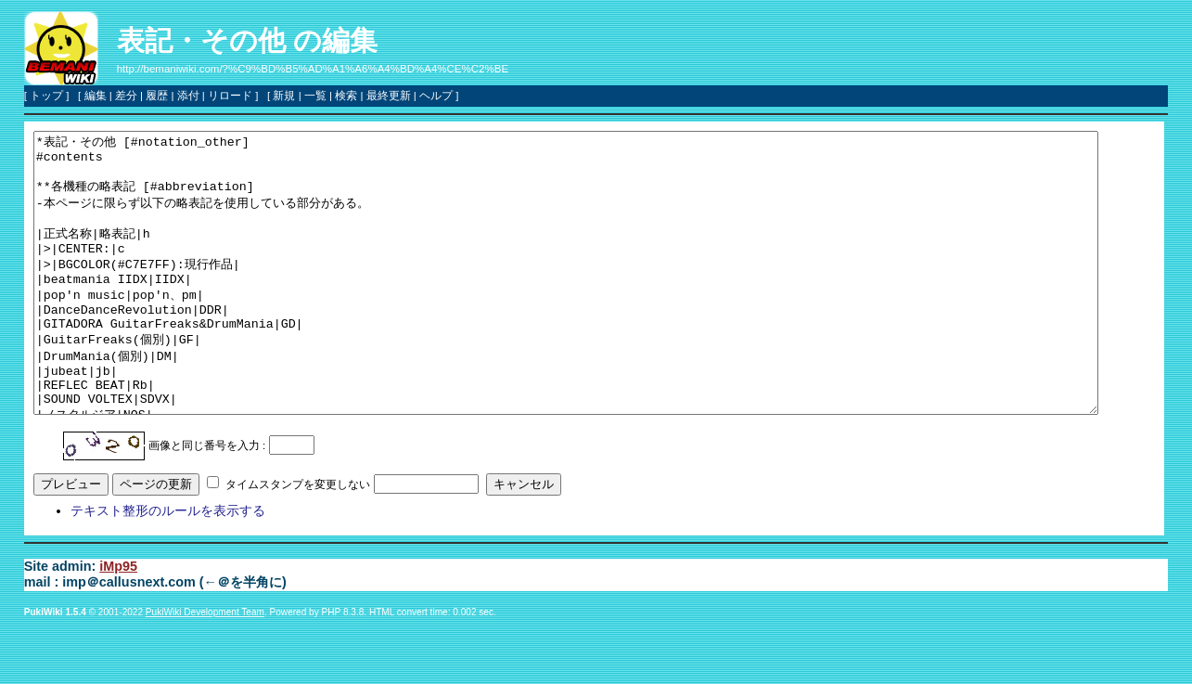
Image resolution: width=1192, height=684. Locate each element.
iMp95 (118, 621)
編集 (95, 95)
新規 (284, 95)
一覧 (315, 95)
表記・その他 (201, 40)
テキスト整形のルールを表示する (167, 566)
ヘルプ (436, 95)
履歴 (157, 95)
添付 (188, 95)
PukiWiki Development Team (205, 668)
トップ (46, 95)
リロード (230, 95)
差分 (126, 95)
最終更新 (388, 95)
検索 (346, 95)
